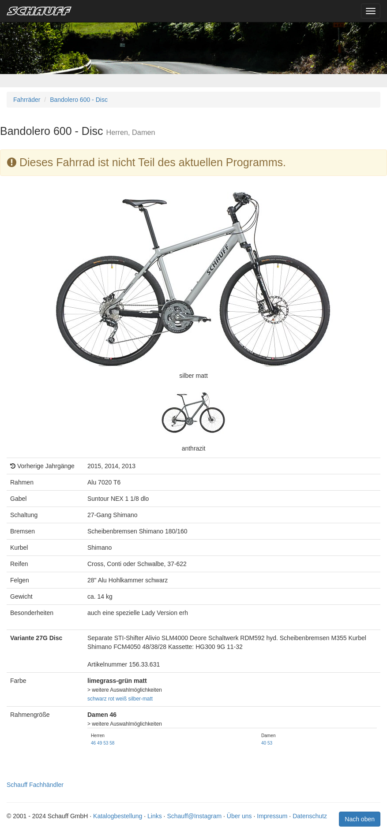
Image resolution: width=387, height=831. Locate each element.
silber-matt (140, 699)
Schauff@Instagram (194, 816)
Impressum (272, 816)
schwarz (97, 699)
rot (111, 699)
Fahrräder (26, 99)
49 (99, 743)
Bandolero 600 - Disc (79, 99)
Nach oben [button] (360, 819)
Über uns (239, 816)
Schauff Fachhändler (35, 784)
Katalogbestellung (117, 816)
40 (263, 743)
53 (105, 743)
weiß (121, 699)
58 (111, 743)
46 (93, 743)
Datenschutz (310, 816)
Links (154, 816)
